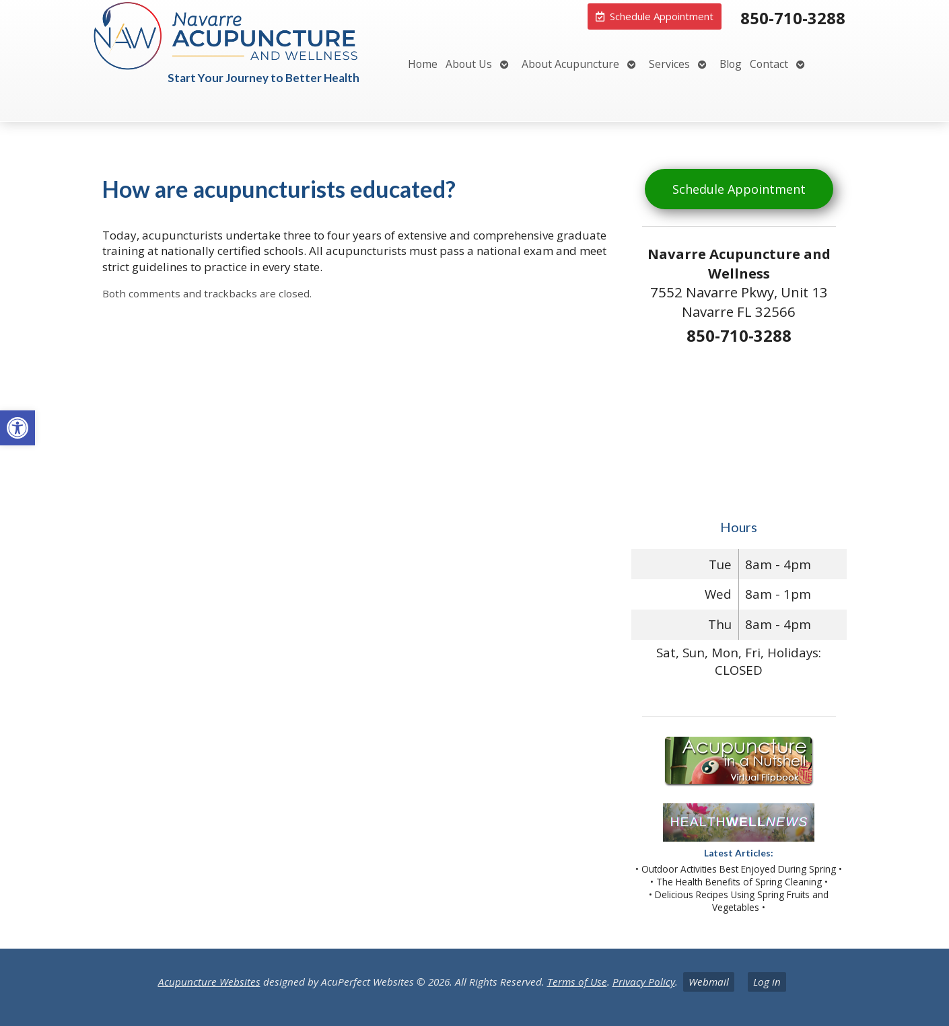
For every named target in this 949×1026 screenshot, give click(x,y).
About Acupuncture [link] (570, 64)
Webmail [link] (709, 981)
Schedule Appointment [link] (739, 189)
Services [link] (669, 64)
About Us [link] (469, 64)
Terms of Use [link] (577, 981)
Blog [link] (730, 64)
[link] (17, 427)
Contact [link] (769, 64)
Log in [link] (767, 981)
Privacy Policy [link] (643, 981)
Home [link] (422, 64)
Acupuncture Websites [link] (209, 981)
